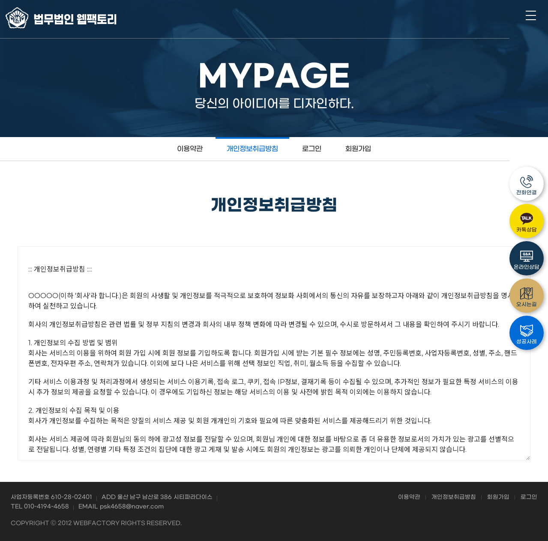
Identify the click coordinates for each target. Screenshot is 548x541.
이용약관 (188, 149)
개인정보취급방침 (251, 149)
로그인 (310, 149)
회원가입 (357, 149)
